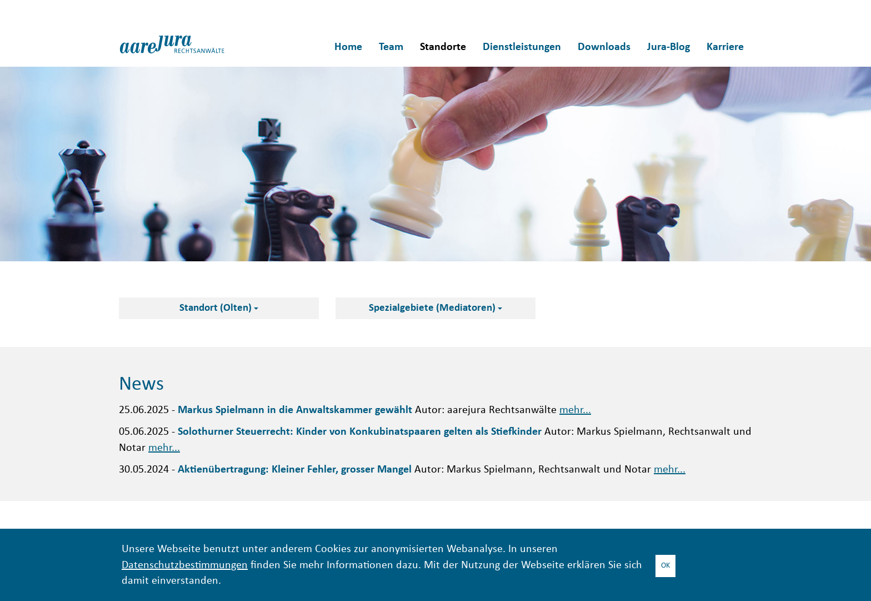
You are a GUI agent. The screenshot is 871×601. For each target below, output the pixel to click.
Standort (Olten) (218, 308)
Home (348, 47)
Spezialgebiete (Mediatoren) (435, 308)
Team (391, 47)
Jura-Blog (668, 47)
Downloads (604, 47)
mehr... (575, 410)
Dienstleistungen (522, 47)
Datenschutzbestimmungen (185, 566)
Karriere (725, 47)
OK (665, 566)
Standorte (443, 47)
